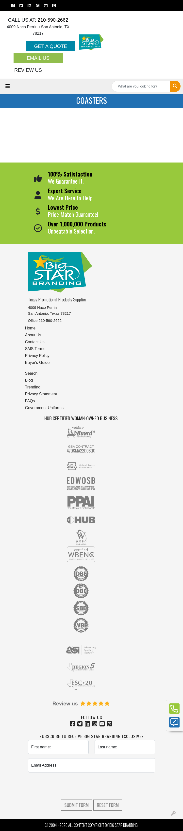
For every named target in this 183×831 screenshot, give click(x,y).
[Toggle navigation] (7, 86)
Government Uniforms (44, 408)
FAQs (30, 401)
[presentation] (91, 786)
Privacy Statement (41, 394)
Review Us (28, 70)
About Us (33, 335)
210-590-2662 (52, 20)
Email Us (38, 58)
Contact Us (35, 342)
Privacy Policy (37, 356)
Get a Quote (50, 46)
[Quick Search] (141, 86)
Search (31, 373)
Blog (29, 380)
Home (30, 328)
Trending (33, 387)
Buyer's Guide (37, 362)
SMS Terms (35, 349)
